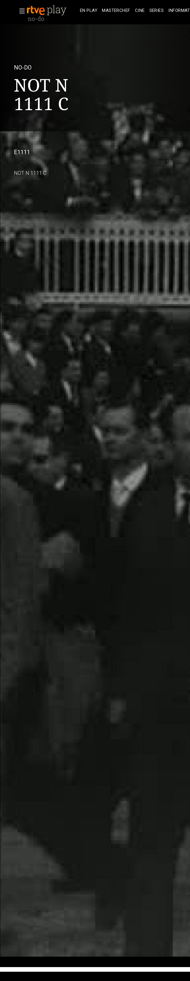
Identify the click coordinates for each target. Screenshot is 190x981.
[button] (20, 11)
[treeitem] (88, 11)
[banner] (52, 10)
